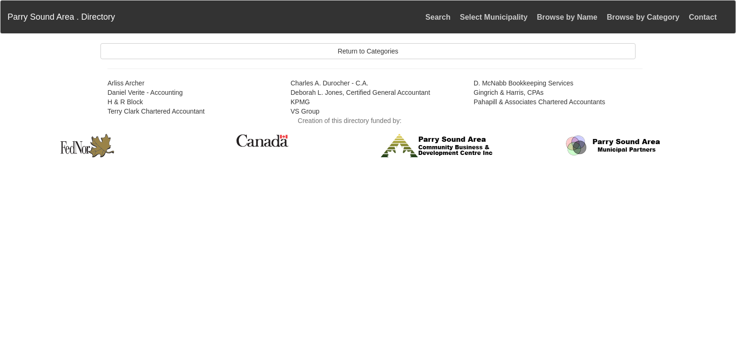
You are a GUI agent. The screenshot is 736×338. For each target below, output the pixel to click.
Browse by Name (567, 17)
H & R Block (125, 102)
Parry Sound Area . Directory (61, 17)
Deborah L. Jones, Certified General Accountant (360, 92)
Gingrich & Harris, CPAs (509, 92)
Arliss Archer (126, 83)
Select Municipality (494, 17)
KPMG (300, 102)
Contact (703, 17)
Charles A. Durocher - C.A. (329, 83)
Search (437, 17)
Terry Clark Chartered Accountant (156, 111)
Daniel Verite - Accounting (145, 92)
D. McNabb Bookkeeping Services (523, 83)
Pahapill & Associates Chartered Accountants (539, 102)
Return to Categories (367, 51)
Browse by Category (643, 17)
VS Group (305, 111)
